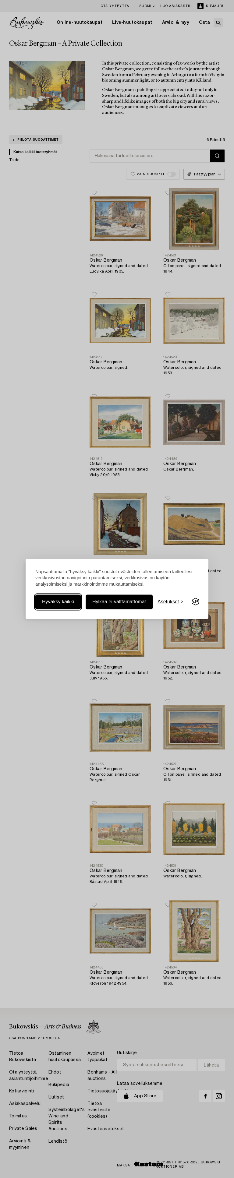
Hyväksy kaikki (58, 601)
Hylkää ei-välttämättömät (119, 601)
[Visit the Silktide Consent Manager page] (195, 601)
